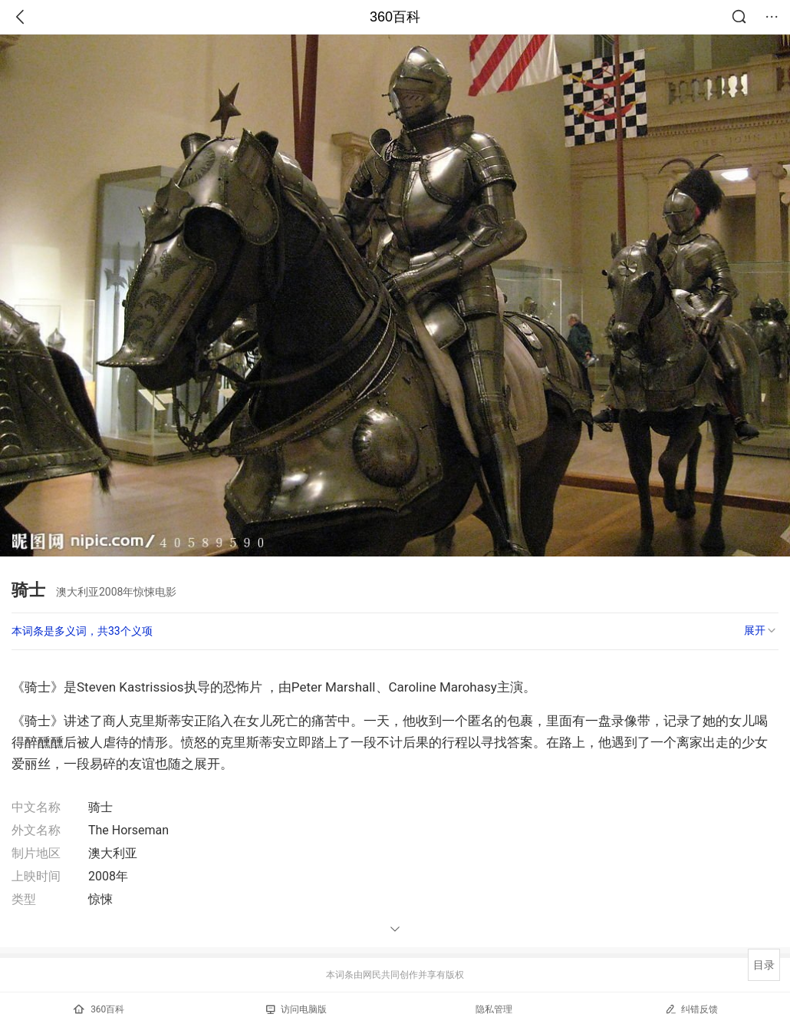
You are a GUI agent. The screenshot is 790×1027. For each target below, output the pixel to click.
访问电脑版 (296, 1009)
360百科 (395, 17)
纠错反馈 (691, 1009)
